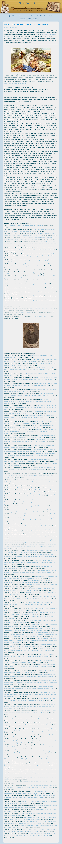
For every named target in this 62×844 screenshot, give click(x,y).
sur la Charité (13, 27)
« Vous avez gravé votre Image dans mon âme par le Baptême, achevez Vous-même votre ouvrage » (30, 752)
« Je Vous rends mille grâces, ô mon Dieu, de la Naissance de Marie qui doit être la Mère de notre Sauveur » (31, 792)
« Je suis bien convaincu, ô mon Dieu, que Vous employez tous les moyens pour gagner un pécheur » (30, 645)
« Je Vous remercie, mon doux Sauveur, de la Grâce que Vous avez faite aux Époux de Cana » (30, 423)
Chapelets (39, 16)
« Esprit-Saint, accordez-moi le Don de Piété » (35, 781)
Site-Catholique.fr (31, 4)
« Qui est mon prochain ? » (39, 284)
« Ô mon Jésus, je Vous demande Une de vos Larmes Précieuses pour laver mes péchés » (30, 774)
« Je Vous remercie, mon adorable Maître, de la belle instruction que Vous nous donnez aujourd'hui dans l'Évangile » (31, 461)
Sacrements (23, 19)
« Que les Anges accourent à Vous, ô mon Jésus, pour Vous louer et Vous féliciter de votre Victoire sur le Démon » (30, 469)
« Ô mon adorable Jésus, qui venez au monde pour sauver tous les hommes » (30, 374)
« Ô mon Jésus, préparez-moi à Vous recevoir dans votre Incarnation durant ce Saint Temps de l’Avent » (30, 360)
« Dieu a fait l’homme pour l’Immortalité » (41, 308)
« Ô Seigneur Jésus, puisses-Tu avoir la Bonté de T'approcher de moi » (28, 257)
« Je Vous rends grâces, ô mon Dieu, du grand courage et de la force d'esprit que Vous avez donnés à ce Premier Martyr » (30, 822)
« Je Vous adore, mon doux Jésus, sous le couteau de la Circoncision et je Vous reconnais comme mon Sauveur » (29, 394)
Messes (21, 16)
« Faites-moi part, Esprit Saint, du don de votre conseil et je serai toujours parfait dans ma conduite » (29, 613)
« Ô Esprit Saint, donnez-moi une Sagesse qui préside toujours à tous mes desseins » (30, 672)
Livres (29, 19)
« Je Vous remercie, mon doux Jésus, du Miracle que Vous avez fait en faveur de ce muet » (30, 487)
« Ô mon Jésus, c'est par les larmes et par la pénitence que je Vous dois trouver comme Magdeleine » (30, 541)
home (9, 16)
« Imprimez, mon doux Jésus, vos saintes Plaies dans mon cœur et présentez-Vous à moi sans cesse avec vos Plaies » (29, 531)
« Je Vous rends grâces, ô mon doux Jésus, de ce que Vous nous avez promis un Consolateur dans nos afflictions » (29, 597)
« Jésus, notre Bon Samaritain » (23, 312)
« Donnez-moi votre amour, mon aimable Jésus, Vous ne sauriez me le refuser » (30, 585)
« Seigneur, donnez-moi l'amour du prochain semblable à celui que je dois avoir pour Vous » (29, 273)
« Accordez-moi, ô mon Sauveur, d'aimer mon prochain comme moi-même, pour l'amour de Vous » (29, 235)
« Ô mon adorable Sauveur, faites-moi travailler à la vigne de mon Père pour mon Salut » (29, 447)
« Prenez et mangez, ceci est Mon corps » (33, 506)
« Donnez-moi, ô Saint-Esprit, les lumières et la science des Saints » (30, 617)
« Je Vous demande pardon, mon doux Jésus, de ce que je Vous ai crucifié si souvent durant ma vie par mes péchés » (29, 455)
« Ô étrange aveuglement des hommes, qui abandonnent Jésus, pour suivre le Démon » (29, 427)
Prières (33, 16)
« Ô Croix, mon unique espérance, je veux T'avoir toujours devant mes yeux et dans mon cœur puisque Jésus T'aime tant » (30, 511)
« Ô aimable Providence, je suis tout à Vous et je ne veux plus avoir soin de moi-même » (30, 662)
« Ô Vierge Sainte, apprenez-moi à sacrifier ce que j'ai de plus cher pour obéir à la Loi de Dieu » (30, 806)
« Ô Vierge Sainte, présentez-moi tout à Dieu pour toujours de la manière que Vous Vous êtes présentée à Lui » (30, 796)
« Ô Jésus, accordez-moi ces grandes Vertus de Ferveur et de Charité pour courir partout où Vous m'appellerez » (30, 551)
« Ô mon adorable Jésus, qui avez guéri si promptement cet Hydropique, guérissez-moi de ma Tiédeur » (30, 718)
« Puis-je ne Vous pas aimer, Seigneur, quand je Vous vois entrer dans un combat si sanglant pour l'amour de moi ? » (29, 495)
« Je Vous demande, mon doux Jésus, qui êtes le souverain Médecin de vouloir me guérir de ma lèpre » (29, 700)
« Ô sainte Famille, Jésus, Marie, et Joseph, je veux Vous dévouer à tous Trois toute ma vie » (30, 412)
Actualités (15, 16)
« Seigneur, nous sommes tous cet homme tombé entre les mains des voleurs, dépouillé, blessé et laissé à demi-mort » (29, 239)
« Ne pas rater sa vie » (38, 288)
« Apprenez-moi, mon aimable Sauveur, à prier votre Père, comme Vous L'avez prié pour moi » (30, 577)
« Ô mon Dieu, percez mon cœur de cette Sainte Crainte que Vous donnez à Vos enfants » (30, 770)
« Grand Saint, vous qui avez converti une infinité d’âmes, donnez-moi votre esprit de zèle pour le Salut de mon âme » (30, 818)
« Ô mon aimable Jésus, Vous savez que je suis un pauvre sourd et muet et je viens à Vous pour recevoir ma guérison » (29, 688)
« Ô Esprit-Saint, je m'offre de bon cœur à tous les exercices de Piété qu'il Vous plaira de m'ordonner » (30, 625)
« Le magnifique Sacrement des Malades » (43, 292)
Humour (35, 19)
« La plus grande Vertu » (37, 300)
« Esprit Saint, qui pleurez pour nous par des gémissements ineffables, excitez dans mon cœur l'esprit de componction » (29, 676)
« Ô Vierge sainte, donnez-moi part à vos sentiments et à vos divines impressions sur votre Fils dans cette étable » (30, 384)
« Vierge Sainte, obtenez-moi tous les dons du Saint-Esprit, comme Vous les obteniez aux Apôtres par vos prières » (29, 629)
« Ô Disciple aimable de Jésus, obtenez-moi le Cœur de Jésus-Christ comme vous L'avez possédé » (30, 826)
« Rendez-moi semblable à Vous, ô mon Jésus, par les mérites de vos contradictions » (30, 390)
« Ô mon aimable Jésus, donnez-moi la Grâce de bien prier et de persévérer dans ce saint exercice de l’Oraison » (30, 581)
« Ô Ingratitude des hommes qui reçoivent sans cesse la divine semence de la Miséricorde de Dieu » (29, 437)
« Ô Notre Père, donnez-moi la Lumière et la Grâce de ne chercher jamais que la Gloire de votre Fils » (29, 589)
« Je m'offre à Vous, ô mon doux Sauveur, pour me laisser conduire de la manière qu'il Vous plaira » (28, 491)
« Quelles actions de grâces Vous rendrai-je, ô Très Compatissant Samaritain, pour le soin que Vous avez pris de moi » (27, 265)
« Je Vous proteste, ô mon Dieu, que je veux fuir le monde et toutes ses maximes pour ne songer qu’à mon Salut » (30, 764)
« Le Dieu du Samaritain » (21, 304)
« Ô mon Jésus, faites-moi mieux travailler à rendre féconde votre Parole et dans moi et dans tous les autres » (30, 451)
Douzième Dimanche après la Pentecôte (15, 83)
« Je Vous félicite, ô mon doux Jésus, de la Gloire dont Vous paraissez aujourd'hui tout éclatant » (28, 477)
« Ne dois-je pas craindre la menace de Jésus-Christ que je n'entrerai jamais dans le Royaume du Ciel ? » (29, 656)
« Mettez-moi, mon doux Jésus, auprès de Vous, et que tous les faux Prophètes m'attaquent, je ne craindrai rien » (29, 666)
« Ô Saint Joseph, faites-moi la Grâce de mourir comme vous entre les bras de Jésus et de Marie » (30, 814)
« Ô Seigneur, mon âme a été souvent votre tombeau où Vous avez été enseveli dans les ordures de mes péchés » (29, 515)
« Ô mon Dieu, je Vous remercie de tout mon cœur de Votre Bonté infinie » (30, 778)
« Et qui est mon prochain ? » (40, 316)
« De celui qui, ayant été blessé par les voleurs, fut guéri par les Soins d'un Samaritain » (29, 277)
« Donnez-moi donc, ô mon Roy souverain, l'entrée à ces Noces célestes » (30, 736)
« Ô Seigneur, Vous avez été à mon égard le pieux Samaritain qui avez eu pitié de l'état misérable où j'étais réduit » (29, 249)
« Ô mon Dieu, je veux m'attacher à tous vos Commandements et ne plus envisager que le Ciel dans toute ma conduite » (30, 571)
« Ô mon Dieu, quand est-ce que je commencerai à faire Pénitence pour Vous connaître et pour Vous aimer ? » (28, 368)
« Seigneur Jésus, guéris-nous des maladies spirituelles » (40, 254)
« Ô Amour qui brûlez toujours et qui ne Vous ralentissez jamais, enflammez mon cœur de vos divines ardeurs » (30, 724)
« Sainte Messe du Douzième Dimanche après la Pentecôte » (25, 226)
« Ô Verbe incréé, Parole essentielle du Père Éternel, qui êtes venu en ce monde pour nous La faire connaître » (30, 441)
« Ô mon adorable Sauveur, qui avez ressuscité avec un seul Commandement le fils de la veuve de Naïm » (30, 712)
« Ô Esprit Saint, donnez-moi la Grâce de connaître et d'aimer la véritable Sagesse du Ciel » (30, 609)
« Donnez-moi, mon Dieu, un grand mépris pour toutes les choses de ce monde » (29, 567)
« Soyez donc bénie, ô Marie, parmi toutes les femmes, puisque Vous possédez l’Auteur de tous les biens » (30, 802)
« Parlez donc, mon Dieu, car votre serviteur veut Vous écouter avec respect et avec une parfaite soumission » (29, 649)
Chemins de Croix (49, 16)
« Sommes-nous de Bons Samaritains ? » (23, 296)
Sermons (27, 16)
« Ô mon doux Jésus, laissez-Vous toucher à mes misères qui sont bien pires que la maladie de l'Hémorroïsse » (29, 758)
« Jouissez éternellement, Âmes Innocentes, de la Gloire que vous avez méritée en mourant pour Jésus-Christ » (29, 830)
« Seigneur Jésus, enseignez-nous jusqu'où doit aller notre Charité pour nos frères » (29, 261)
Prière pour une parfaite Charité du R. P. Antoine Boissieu (26, 24)
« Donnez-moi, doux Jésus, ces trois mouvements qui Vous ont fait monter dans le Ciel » (30, 593)
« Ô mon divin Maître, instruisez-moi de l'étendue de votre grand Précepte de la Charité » (29, 231)
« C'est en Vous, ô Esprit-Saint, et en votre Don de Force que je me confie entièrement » (30, 621)
